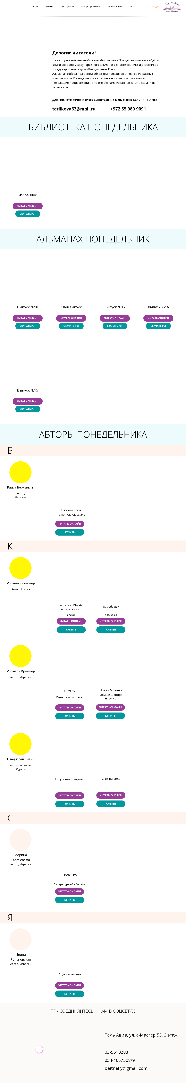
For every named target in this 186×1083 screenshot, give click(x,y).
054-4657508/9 (120, 1060)
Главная (33, 6)
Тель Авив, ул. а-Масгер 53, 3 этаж (141, 1035)
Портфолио (67, 6)
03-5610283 (116, 1052)
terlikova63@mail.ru (73, 109)
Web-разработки (90, 6)
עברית (133, 6)
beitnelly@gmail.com (126, 1068)
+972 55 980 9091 (128, 109)
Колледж (153, 6)
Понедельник (114, 6)
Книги (49, 6)
